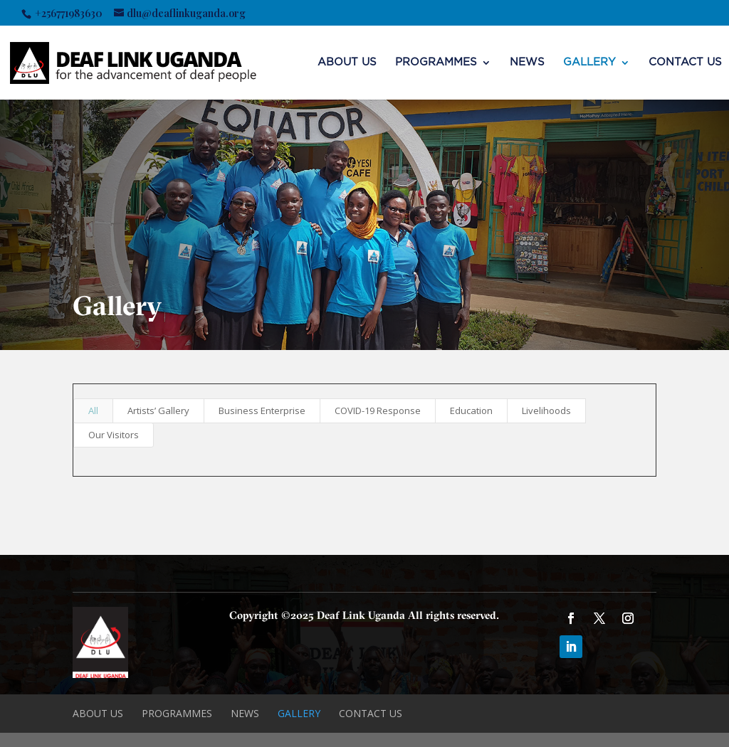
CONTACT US (685, 63)
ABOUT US (347, 63)
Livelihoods (546, 410)
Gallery (589, 63)
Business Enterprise (262, 410)
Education (471, 410)
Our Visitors (113, 434)
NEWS (527, 63)
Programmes (436, 63)
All (93, 410)
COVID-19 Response (378, 410)
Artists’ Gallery (158, 410)
